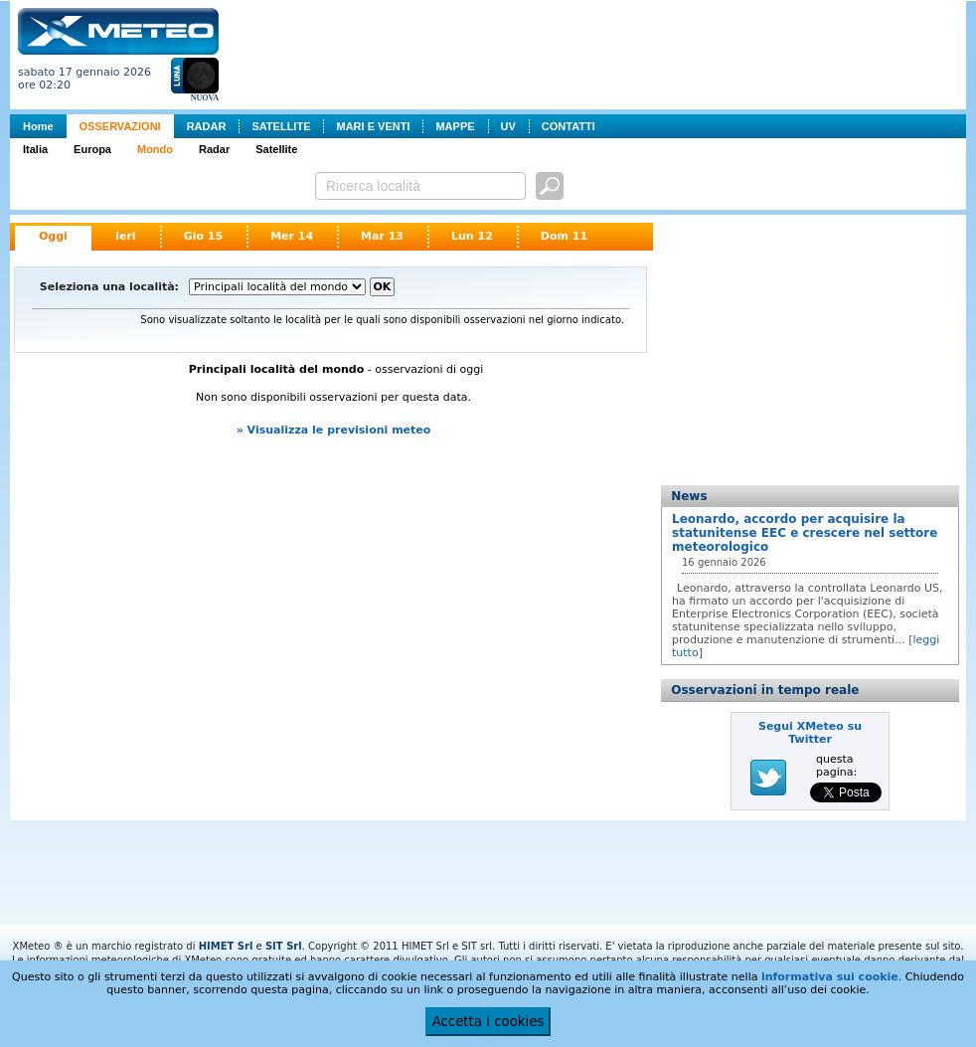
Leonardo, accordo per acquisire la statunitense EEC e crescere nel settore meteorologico (804, 533)
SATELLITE (280, 126)
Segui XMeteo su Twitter (810, 733)
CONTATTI (568, 126)
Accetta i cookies (488, 1021)
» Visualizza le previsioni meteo (334, 430)
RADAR (207, 126)
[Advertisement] (596, 52)
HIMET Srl (226, 946)
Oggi (53, 236)
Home (38, 126)
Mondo (155, 149)
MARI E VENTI (372, 126)
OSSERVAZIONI (120, 126)
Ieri (125, 236)
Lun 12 (472, 236)
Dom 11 (564, 236)
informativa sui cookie (829, 976)
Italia (35, 149)
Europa (92, 149)
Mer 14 (291, 236)
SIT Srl (283, 946)
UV (508, 126)
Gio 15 (204, 236)
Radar (214, 149)
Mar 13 (382, 236)
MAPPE (454, 126)
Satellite (276, 149)
